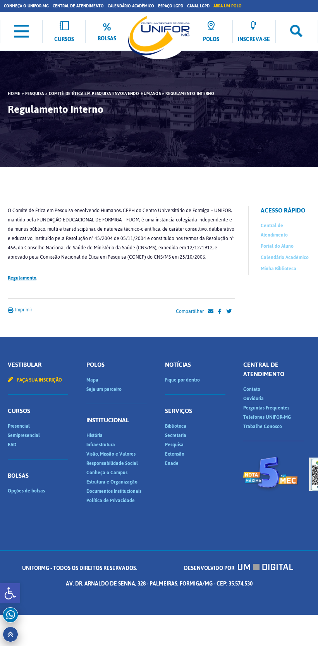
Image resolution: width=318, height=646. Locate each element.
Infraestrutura (100, 444)
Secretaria (175, 435)
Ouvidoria (253, 398)
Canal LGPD (198, 6)
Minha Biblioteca (278, 268)
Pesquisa (34, 94)
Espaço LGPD (170, 6)
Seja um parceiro (104, 389)
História (94, 435)
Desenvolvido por (238, 568)
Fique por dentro (182, 380)
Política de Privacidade (110, 500)
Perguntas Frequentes (266, 408)
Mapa (92, 380)
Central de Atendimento (78, 6)
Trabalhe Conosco (262, 426)
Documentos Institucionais (113, 491)
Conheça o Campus (106, 472)
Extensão (174, 454)
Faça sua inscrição (35, 380)
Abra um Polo (227, 6)
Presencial (19, 426)
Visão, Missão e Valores (111, 454)
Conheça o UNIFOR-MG (26, 6)
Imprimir (20, 309)
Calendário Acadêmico (131, 6)
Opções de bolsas (26, 491)
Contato (251, 389)
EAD (12, 444)
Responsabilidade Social (112, 463)
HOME (14, 94)
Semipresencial (24, 435)
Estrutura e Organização (112, 482)
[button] (10, 593)
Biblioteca (175, 426)
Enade (172, 463)
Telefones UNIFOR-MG (267, 417)
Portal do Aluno (277, 246)
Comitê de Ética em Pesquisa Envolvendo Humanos (105, 94)
